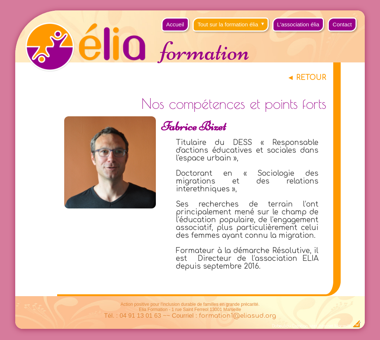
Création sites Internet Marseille (321, 326)
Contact (342, 24)
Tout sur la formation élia (232, 22)
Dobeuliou (281, 326)
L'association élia (298, 24)
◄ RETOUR (306, 77)
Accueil (175, 24)
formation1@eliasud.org (237, 315)
